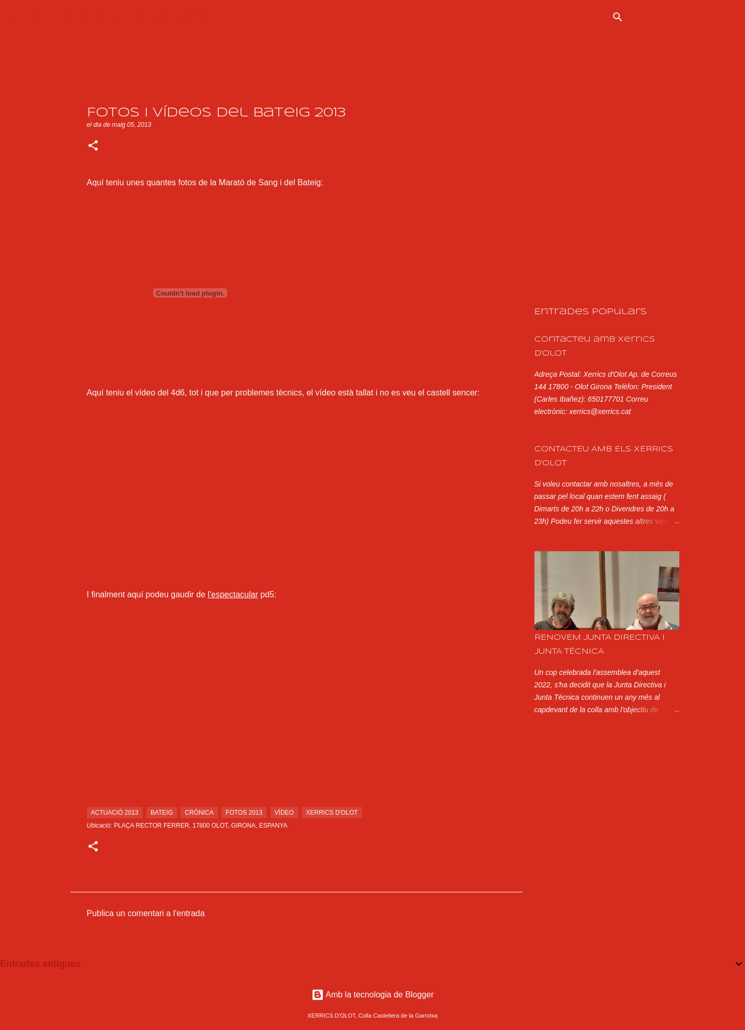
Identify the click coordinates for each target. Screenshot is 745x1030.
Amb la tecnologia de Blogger (372, 994)
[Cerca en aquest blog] (682, 17)
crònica (199, 812)
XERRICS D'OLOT (119, 17)
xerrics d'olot (331, 812)
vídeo (284, 812)
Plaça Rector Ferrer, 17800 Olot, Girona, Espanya (200, 825)
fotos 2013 (244, 812)
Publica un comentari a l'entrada (146, 913)
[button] (93, 146)
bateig (162, 812)
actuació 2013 (115, 812)
